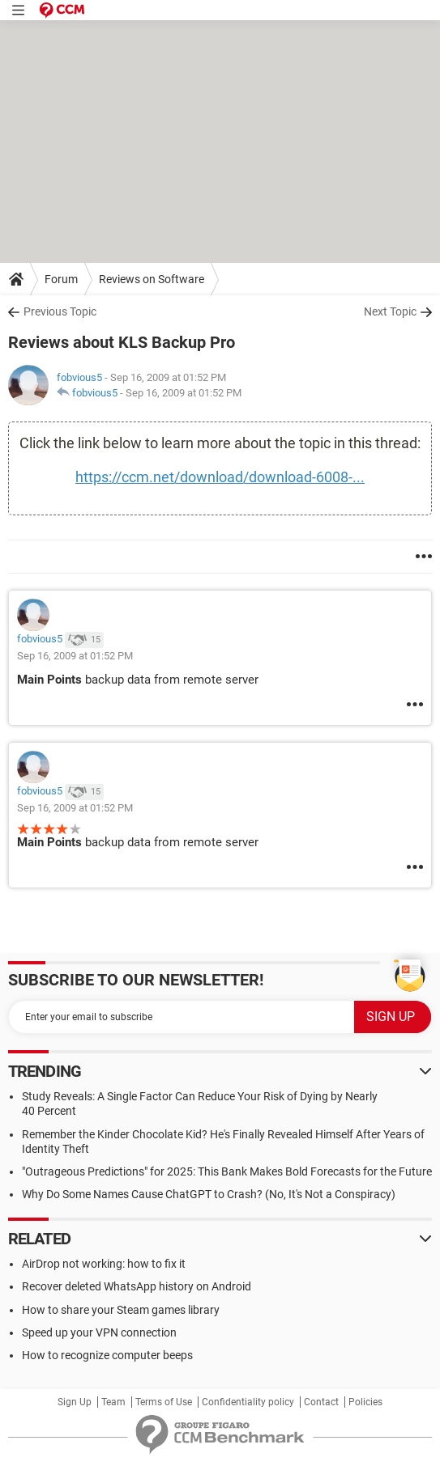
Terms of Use (163, 1402)
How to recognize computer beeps (107, 1355)
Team (113, 1402)
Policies (365, 1402)
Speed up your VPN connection (99, 1332)
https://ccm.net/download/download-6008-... (220, 476)
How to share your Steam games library (121, 1309)
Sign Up (75, 1402)
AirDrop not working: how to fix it (104, 1263)
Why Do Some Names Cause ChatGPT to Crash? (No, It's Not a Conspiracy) (208, 1194)
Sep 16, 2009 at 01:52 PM (183, 393)
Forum (61, 279)
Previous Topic (59, 311)
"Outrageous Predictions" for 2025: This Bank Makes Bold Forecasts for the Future (227, 1171)
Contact (321, 1402)
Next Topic (390, 311)
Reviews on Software (151, 279)
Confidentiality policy (248, 1402)
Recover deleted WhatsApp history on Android (136, 1286)
